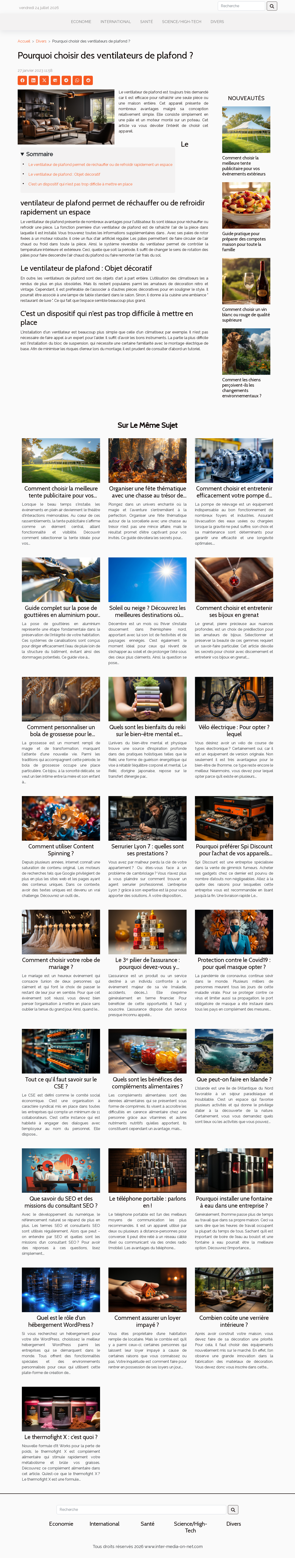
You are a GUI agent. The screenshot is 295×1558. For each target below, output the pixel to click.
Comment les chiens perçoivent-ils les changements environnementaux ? (241, 388)
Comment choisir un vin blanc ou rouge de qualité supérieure (246, 314)
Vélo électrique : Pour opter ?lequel (234, 731)
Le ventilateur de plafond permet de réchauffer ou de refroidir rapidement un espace (100, 164)
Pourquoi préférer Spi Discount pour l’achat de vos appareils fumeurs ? (234, 853)
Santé (146, 22)
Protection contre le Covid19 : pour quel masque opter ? (234, 963)
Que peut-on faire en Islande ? (234, 1079)
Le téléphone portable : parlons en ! (147, 1202)
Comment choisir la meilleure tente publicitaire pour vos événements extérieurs (243, 166)
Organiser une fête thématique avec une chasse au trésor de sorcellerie (147, 495)
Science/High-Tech (181, 22)
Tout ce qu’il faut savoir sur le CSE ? (61, 1083)
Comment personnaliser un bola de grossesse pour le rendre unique (61, 734)
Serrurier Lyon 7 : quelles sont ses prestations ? (147, 850)
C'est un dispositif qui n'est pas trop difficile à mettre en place (80, 184)
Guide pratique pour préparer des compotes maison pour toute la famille (244, 241)
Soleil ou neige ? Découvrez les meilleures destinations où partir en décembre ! (147, 614)
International (116, 22)
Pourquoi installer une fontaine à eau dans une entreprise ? (234, 1202)
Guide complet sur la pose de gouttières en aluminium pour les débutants (61, 614)
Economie (81, 22)
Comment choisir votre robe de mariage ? (61, 963)
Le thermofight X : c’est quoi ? (61, 1436)
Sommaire (39, 154)
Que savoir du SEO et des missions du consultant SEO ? (61, 1202)
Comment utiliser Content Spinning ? (61, 850)
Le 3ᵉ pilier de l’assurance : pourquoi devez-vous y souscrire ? (147, 966)
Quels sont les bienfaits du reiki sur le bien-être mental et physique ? (147, 734)
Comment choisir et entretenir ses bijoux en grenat (234, 611)
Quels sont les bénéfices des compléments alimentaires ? (147, 1083)
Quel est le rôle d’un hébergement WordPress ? (61, 1321)
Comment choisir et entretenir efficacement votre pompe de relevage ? (234, 495)
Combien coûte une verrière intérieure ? (234, 1321)
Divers (217, 22)
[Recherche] (241, 6)
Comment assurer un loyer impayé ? (147, 1321)
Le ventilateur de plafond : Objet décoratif (64, 174)
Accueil (24, 41)
